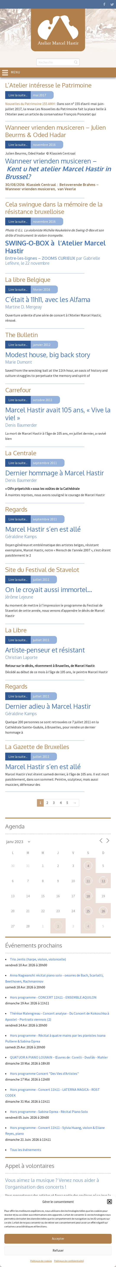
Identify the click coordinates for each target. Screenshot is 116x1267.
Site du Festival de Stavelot (42, 569)
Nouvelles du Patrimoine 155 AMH (30, 104)
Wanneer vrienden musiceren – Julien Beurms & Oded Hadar (55, 131)
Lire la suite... (17, 95)
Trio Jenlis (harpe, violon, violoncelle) (38, 959)
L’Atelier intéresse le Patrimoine (48, 85)
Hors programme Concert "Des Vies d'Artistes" (44, 1073)
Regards (16, 509)
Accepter (58, 1238)
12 (103, 881)
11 (88, 881)
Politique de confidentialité (69, 1260)
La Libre (16, 630)
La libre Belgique (27, 279)
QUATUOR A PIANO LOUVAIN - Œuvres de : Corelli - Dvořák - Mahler (59, 1057)
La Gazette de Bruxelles (37, 747)
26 (103, 911)
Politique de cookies (41, 1260)
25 (88, 911)
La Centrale (20, 453)
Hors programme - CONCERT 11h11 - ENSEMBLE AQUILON (53, 997)
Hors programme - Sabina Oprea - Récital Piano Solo (49, 1111)
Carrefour (18, 390)
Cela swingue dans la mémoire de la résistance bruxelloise (54, 207)
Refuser (58, 1250)
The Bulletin (21, 335)
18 (88, 896)
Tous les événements (25, 1150)
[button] (109, 1201)
